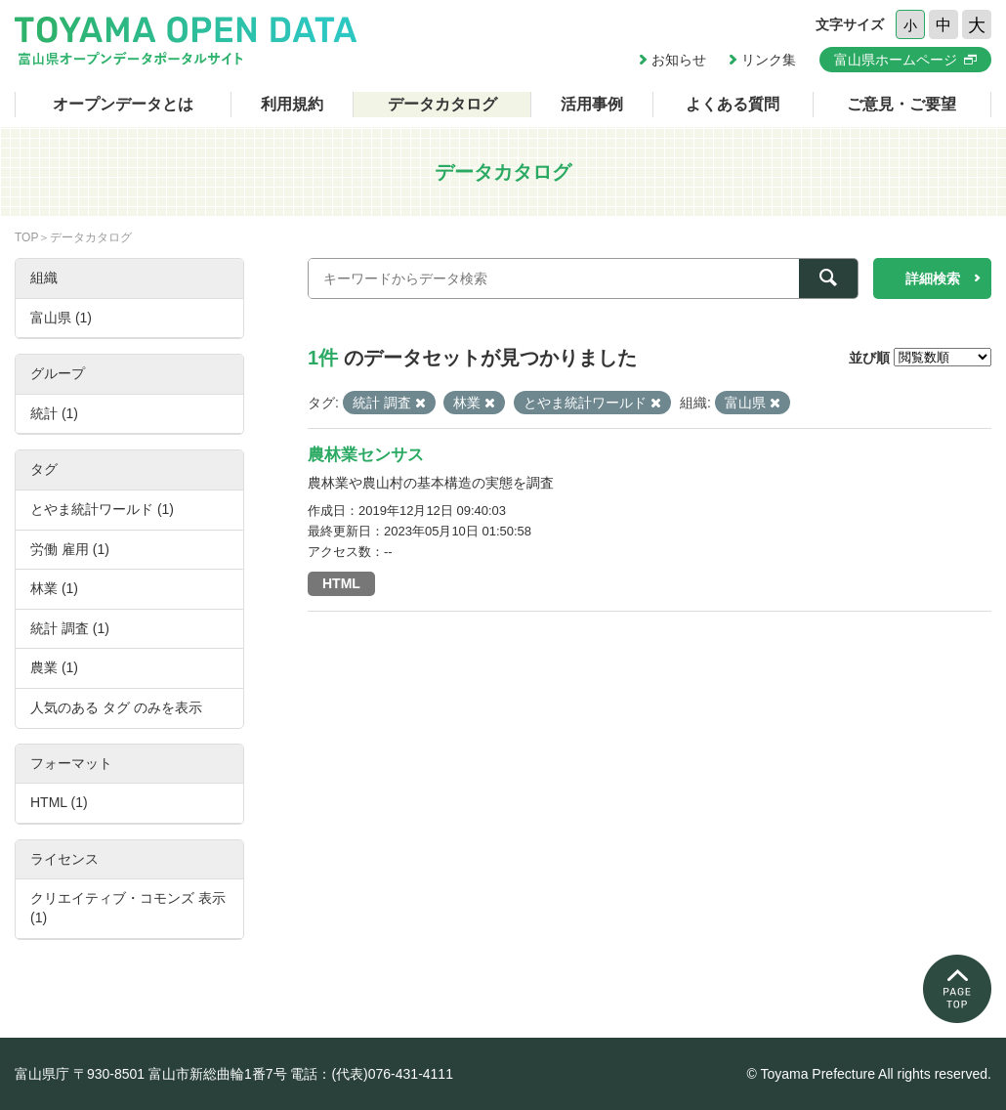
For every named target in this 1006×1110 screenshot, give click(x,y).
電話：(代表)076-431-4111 (371, 1074)
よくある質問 (732, 104)
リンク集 (768, 59)
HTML (341, 583)
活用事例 (592, 104)
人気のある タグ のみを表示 (116, 707)
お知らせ (678, 59)
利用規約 (292, 104)
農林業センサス (366, 455)
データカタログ (442, 104)
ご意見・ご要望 (901, 104)
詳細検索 (932, 278)
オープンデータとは (123, 104)
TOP (26, 237)
